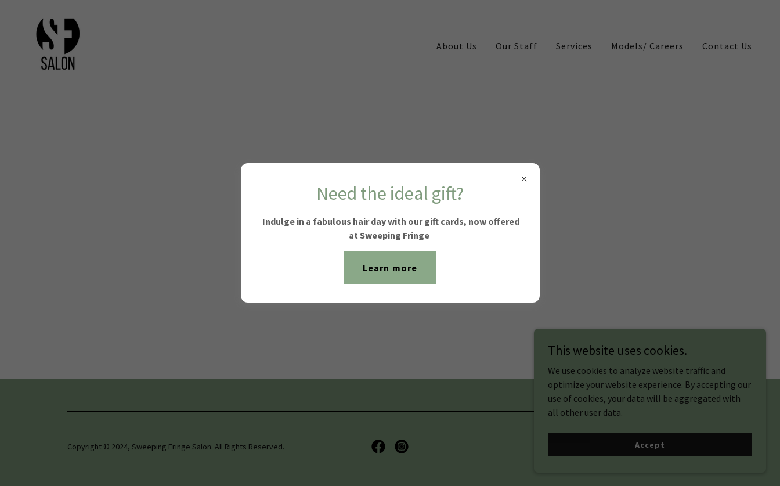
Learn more (390, 267)
